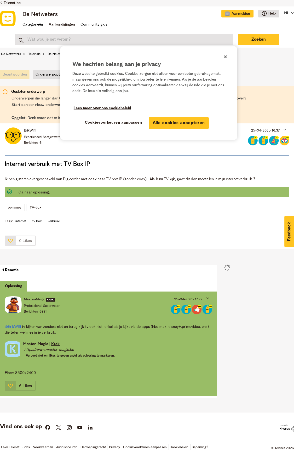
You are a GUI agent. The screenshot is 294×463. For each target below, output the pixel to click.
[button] (284, 129)
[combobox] (124, 39)
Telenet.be (12, 3)
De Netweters (40, 14)
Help (272, 14)
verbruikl (54, 221)
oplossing (89, 355)
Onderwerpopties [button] (49, 75)
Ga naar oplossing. (34, 192)
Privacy (114, 447)
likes (52, 355)
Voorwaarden (43, 447)
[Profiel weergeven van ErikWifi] (29, 130)
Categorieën (33, 25)
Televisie (34, 54)
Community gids (94, 25)
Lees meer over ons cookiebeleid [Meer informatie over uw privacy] (102, 108)
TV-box (35, 207)
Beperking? (200, 447)
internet (20, 221)
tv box (37, 221)
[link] (16, 76)
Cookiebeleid (179, 447)
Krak (55, 344)
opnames (14, 207)
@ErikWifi (13, 327)
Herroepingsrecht (93, 447)
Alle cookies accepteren (179, 123)
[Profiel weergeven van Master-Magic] (34, 299)
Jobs (26, 447)
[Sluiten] (225, 57)
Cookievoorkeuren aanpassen (145, 447)
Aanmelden (240, 14)
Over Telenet (10, 447)
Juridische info (66, 447)
